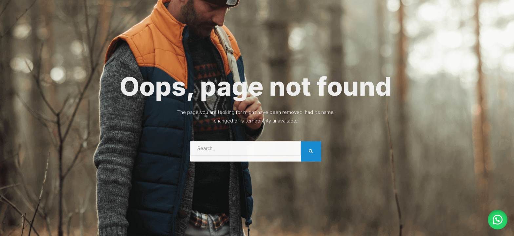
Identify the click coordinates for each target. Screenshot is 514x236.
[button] (497, 219)
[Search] (311, 150)
